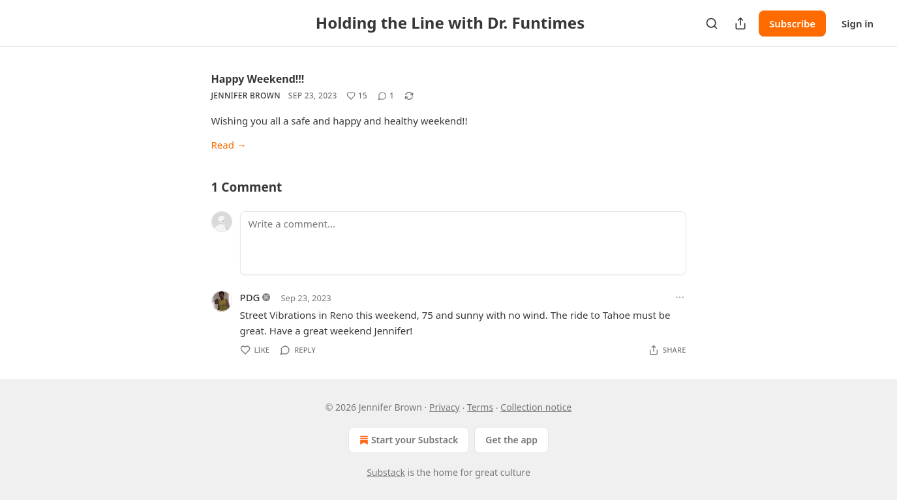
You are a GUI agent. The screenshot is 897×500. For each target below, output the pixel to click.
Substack (386, 472)
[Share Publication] (740, 23)
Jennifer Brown (246, 95)
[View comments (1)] (386, 96)
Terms (480, 407)
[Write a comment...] (463, 243)
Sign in (858, 23)
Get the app (511, 440)
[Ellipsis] (679, 297)
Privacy (444, 407)
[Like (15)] (356, 96)
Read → (229, 144)
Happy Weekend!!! (258, 79)
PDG (250, 297)
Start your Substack (407, 440)
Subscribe (792, 23)
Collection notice (535, 407)
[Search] (712, 23)
